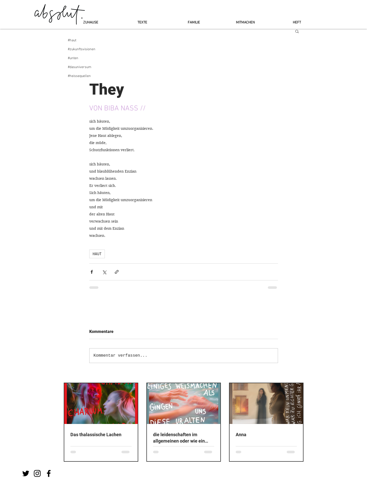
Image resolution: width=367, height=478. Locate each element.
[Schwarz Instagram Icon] (37, 473)
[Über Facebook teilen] (91, 271)
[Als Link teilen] (116, 271)
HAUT (97, 254)
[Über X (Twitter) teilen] (104, 271)
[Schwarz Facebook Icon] (48, 473)
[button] (297, 31)
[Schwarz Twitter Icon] (25, 473)
